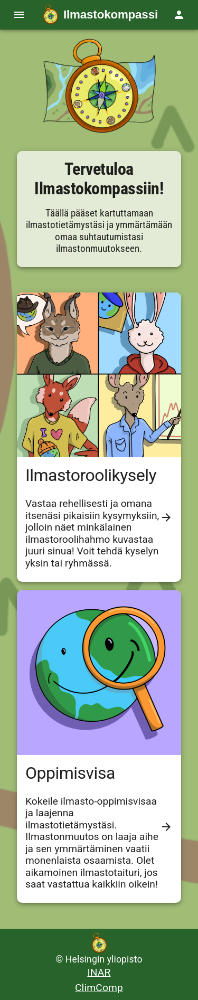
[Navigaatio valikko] (19, 14)
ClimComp (99, 988)
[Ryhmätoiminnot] (179, 14)
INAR (98, 972)
